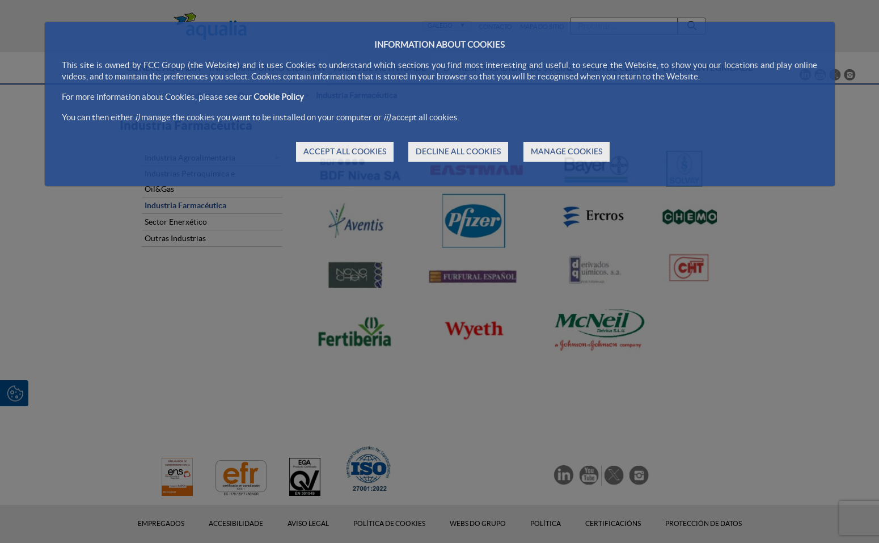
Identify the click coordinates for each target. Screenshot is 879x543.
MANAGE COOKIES (566, 151)
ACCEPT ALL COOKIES (344, 151)
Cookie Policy (278, 97)
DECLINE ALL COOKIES (458, 151)
